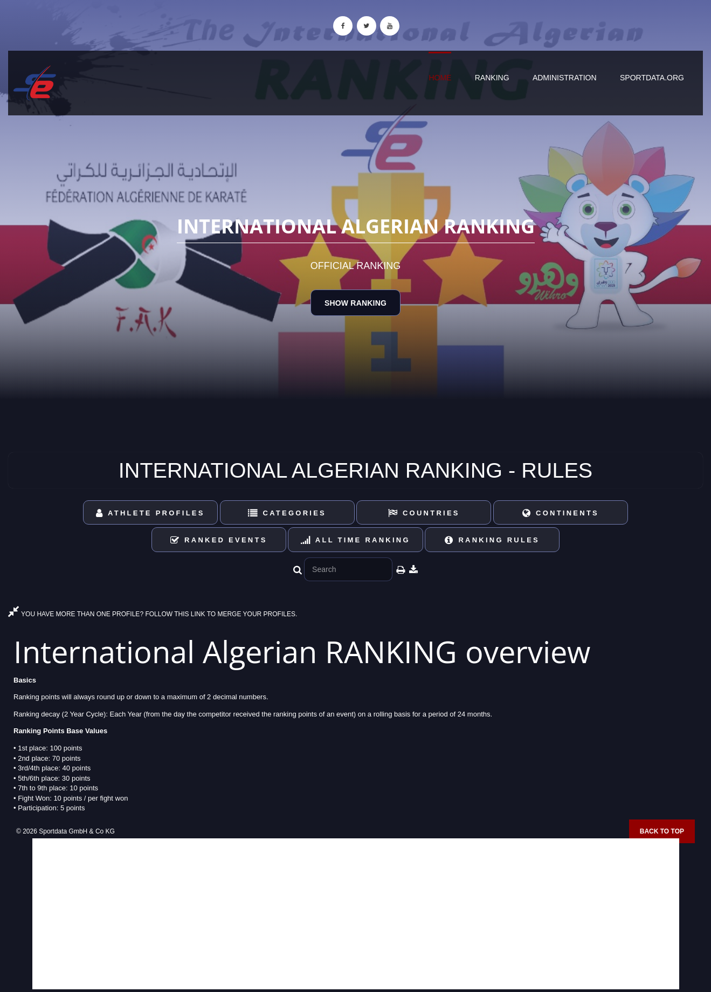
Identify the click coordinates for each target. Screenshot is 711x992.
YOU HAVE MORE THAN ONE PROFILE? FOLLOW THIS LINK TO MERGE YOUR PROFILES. (152, 614)
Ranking (492, 77)
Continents (560, 513)
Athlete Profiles (150, 513)
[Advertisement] (355, 913)
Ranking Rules (492, 540)
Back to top (662, 831)
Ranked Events (218, 540)
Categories (287, 513)
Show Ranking (355, 303)
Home (440, 77)
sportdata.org (652, 77)
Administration (565, 77)
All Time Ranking (355, 540)
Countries (424, 513)
